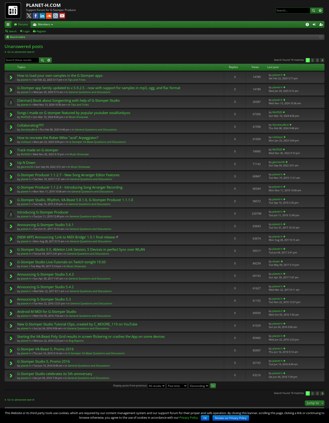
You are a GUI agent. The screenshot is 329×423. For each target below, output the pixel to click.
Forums (23, 24)
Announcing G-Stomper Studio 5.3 (44, 299)
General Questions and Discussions (89, 92)
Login (26, 31)
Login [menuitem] (315, 25)
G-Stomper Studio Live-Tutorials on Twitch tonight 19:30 (61, 262)
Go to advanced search (20, 51)
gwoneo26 (27, 166)
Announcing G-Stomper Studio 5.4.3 (45, 274)
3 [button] (317, 60)
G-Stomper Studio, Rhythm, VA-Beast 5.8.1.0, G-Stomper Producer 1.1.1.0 (75, 200)
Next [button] (322, 60)
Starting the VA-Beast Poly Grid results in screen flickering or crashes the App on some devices (91, 336)
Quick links (8, 25)
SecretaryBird (29, 129)
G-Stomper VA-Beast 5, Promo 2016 (45, 349)
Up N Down (26, 162)
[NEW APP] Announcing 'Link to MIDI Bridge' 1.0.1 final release (66, 237)
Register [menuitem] (321, 25)
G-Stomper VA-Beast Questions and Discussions (97, 142)
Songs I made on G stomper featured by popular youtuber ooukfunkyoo (73, 113)
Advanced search (320, 10)
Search (313, 10)
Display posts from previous (139, 385)
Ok (205, 418)
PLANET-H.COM (43, 5)
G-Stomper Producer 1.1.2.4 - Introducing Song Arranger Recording (69, 187)
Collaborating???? (30, 125)
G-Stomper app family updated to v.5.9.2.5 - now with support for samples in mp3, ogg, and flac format (98, 88)
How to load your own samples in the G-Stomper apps (60, 75)
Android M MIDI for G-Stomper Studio (46, 311)
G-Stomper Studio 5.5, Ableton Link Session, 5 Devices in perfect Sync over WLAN (81, 249)
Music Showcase (78, 117)
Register (41, 31)
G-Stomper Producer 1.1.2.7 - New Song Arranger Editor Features (68, 175)
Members (44, 24)
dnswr (24, 266)
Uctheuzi (26, 142)
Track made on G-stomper (37, 150)
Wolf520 (25, 117)
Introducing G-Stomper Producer (43, 212)
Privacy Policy (188, 417)
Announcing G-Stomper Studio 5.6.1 (45, 225)
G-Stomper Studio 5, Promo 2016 (43, 361)
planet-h (26, 79)
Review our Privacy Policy (231, 418)
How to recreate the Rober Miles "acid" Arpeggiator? (57, 138)
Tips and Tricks (76, 79)
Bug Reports (76, 340)
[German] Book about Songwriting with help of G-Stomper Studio (68, 100)
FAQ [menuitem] (309, 25)
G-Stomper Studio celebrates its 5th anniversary (54, 374)
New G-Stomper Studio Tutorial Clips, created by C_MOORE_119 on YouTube (77, 324)
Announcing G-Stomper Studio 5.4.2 (45, 287)
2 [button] (312, 60)
